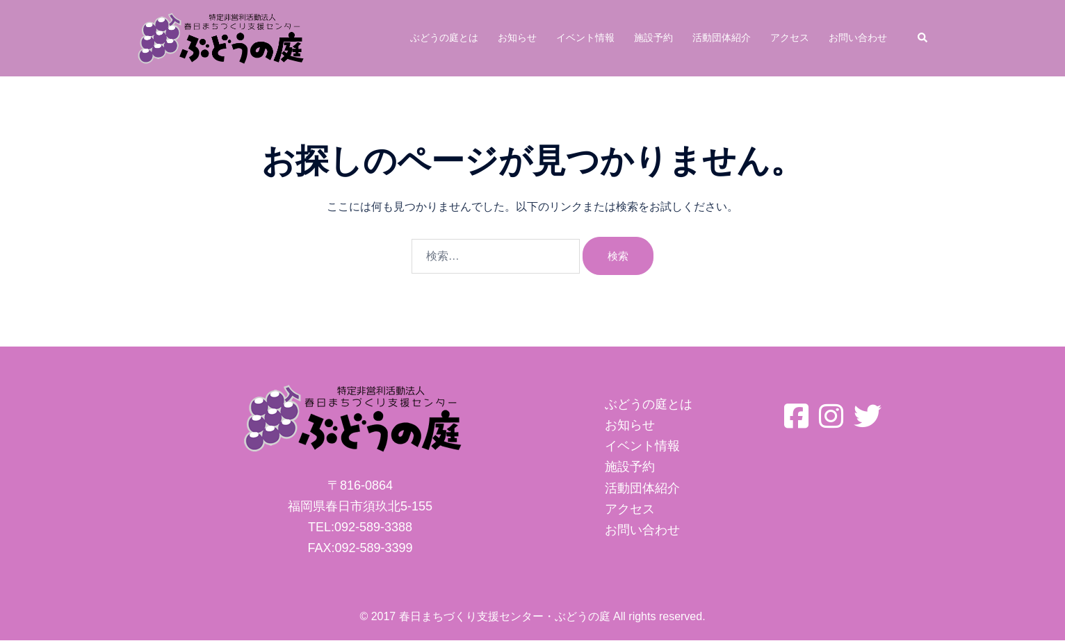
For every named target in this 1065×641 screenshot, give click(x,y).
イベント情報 (585, 37)
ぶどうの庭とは (444, 37)
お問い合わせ (858, 37)
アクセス (789, 37)
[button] (923, 38)
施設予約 (653, 37)
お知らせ (517, 37)
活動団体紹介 (721, 37)
